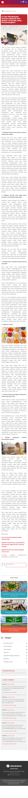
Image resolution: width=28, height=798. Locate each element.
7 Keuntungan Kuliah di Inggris (14, 612)
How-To (8, 5)
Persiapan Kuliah (7, 608)
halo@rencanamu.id (14, 774)
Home (2, 5)
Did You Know (6, 589)
